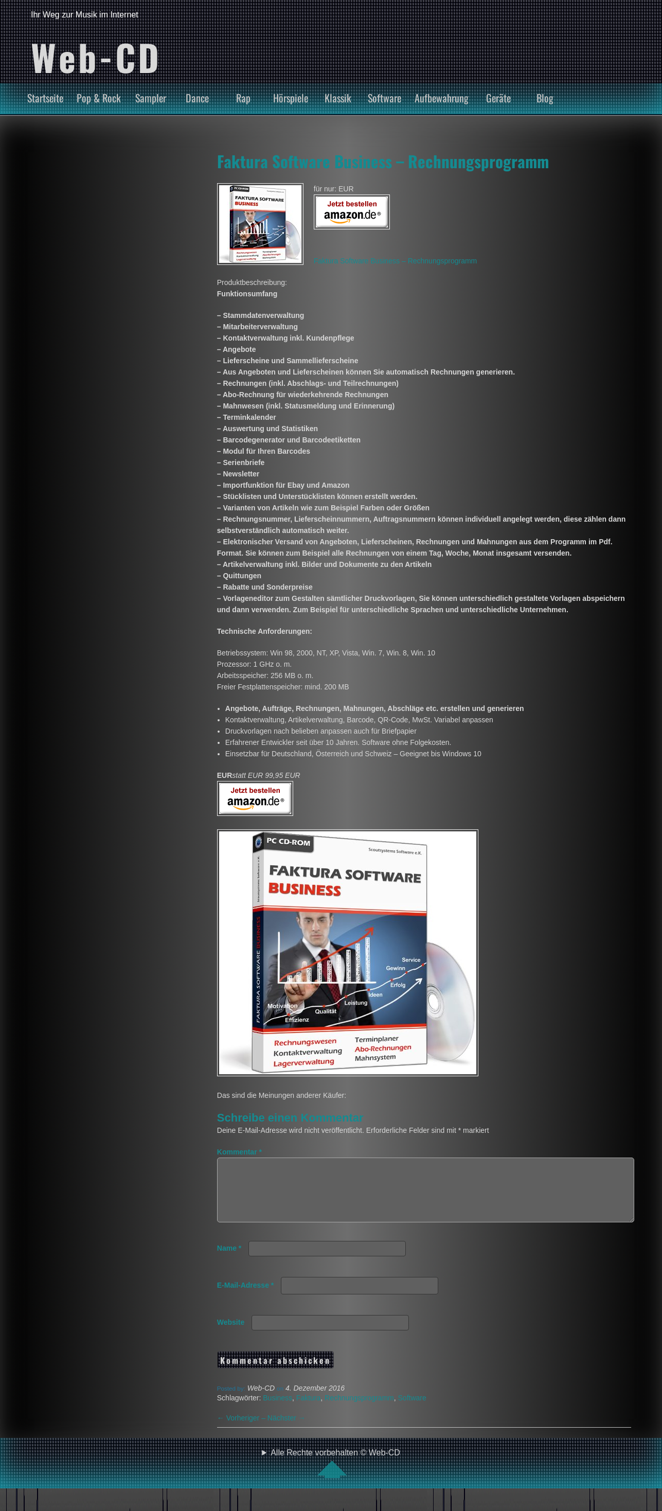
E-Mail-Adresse (245, 1297)
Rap (243, 97)
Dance (197, 97)
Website (230, 1334)
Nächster (286, 1430)
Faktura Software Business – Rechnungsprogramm (383, 161)
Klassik (338, 97)
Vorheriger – (242, 1430)
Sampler (150, 97)
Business (277, 1410)
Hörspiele (290, 97)
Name (229, 1260)
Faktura (308, 1410)
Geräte (498, 97)
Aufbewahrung (442, 97)
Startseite (45, 97)
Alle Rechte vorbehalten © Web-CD (335, 1475)
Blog (544, 97)
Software (384, 97)
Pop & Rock (99, 97)
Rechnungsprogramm (359, 1410)
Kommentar (239, 1152)
